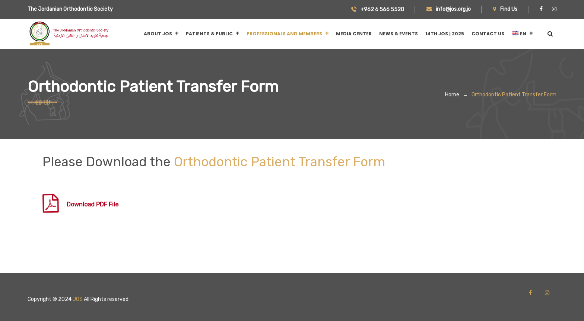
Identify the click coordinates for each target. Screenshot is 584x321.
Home (452, 95)
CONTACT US (488, 34)
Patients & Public (209, 34)
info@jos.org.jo (448, 9)
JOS (78, 299)
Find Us (505, 9)
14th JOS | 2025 (444, 34)
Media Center (354, 34)
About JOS (158, 34)
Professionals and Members (284, 34)
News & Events (398, 34)
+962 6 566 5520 (377, 9)
